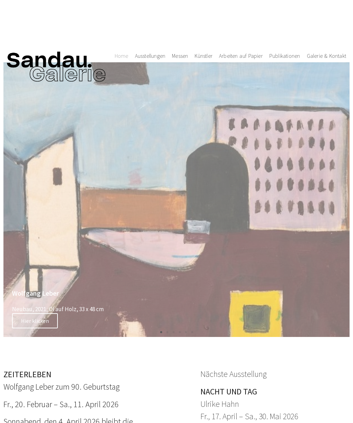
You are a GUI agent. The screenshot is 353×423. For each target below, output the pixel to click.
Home (121, 27)
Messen (180, 27)
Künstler (203, 27)
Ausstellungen (150, 27)
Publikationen (284, 27)
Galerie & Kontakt (326, 27)
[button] (161, 332)
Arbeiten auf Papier (241, 27)
